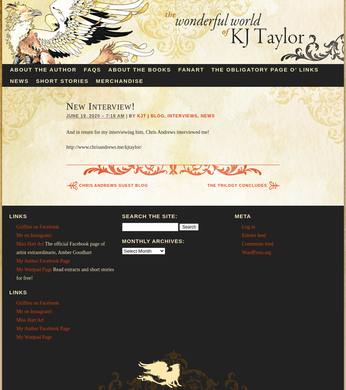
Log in (248, 227)
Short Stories (62, 81)
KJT (141, 116)
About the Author (43, 70)
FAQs (92, 70)
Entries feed (254, 235)
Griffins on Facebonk (37, 227)
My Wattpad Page (34, 269)
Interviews (183, 116)
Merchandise (119, 81)
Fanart (191, 70)
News (19, 81)
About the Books (139, 70)
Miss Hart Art (30, 244)
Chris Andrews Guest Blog (113, 185)
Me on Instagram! (34, 235)
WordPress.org (256, 252)
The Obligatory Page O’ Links (265, 70)
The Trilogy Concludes (237, 185)
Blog (157, 116)
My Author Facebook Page (43, 261)
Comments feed (257, 244)
